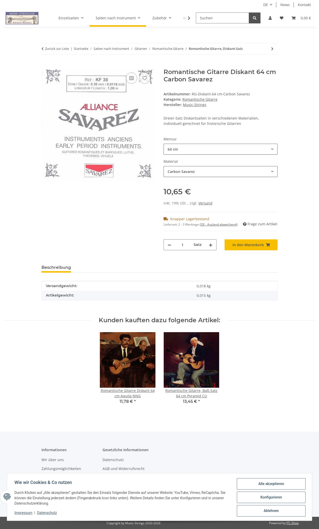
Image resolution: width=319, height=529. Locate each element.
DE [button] (265, 4)
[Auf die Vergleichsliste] (131, 78)
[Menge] (182, 245)
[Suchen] (222, 17)
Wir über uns (52, 459)
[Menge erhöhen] (210, 245)
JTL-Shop (292, 523)
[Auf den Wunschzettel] (144, 78)
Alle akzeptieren (270, 484)
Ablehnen (270, 511)
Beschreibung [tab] (56, 267)
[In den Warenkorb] (45, 65)
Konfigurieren (270, 498)
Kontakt (304, 4)
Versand (205, 203)
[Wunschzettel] (281, 18)
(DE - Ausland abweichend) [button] (219, 224)
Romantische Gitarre (200, 99)
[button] (270, 18)
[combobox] (221, 149)
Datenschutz (48, 513)
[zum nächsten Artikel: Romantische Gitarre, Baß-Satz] (272, 48)
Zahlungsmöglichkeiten (61, 468)
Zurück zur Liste (57, 48)
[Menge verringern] (169, 245)
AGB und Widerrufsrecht (123, 468)
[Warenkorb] (301, 18)
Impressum (24, 513)
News (285, 4)
